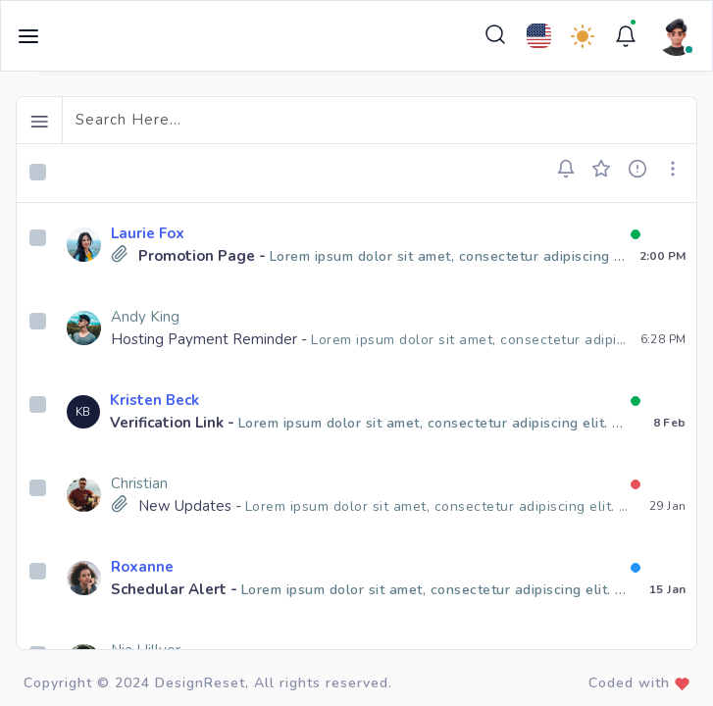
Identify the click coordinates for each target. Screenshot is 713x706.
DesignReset (200, 683)
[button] (571, 168)
